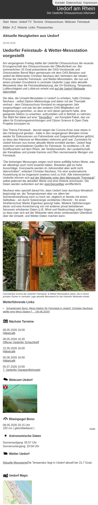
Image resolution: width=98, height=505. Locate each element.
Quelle (92, 429)
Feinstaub (83, 21)
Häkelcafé (9, 333)
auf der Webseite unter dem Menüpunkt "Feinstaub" (62, 177)
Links (32, 27)
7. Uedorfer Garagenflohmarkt (21, 369)
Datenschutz (74, 2)
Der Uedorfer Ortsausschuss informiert (71, 12)
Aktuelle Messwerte (15, 462)
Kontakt (60, 2)
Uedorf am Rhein (76, 8)
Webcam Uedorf (21, 380)
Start (6, 21)
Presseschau (45, 27)
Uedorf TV (25, 21)
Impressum (90, 2)
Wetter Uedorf (19, 454)
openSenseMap (54, 184)
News (13, 21)
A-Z (13, 27)
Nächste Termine (21, 321)
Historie (22, 27)
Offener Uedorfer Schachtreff (21, 342)
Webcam (70, 21)
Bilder (6, 27)
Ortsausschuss (54, 21)
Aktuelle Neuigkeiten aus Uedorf (31, 36)
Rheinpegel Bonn (22, 419)
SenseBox (45, 117)
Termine (38, 21)
